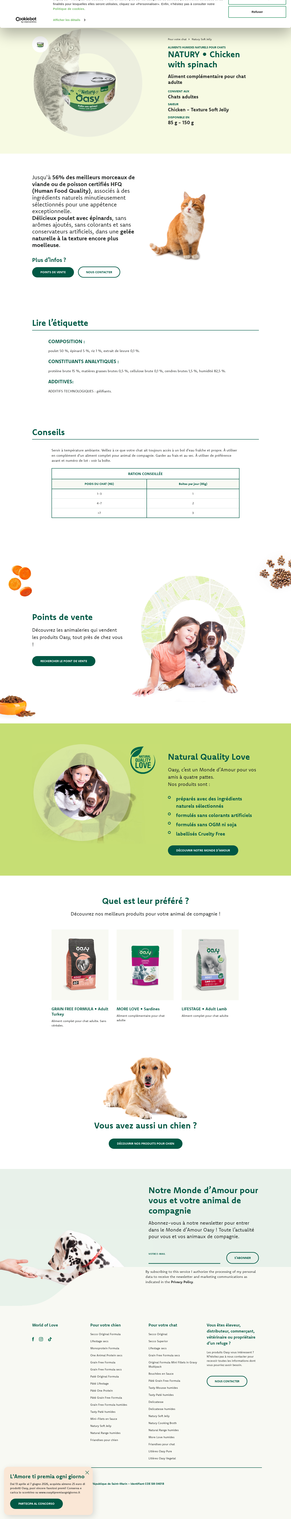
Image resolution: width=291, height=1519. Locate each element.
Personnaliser (257, 24)
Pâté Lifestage (99, 1383)
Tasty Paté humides (102, 1412)
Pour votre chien (105, 1324)
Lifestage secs (99, 1341)
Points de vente (53, 272)
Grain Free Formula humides (108, 1404)
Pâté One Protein (101, 1390)
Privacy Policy (182, 1282)
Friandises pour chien (104, 1440)
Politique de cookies (68, 34)
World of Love (45, 1324)
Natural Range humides (105, 1433)
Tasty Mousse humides (163, 1388)
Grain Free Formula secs (106, 1369)
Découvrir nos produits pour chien (145, 1143)
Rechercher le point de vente (63, 661)
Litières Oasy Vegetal (162, 1458)
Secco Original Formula (105, 1334)
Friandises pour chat (162, 1444)
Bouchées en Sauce (161, 1373)
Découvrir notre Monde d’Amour (203, 850)
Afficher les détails (66, 45)
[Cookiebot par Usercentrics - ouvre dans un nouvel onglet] (26, 45)
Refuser (257, 37)
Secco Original (158, 1334)
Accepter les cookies (257, 10)
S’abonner (242, 1258)
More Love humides (161, 1437)
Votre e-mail (157, 1253)
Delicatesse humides (162, 1409)
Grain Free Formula (102, 1362)
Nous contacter (99, 272)
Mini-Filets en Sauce (103, 1419)
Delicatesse (156, 1402)
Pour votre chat (163, 1324)
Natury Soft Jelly (100, 1426)
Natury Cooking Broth (163, 1423)
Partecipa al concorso (36, 1503)
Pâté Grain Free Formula (106, 1397)
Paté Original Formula (104, 1376)
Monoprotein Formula (104, 1348)
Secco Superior (158, 1341)
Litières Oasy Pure (160, 1451)
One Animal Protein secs (106, 1355)
